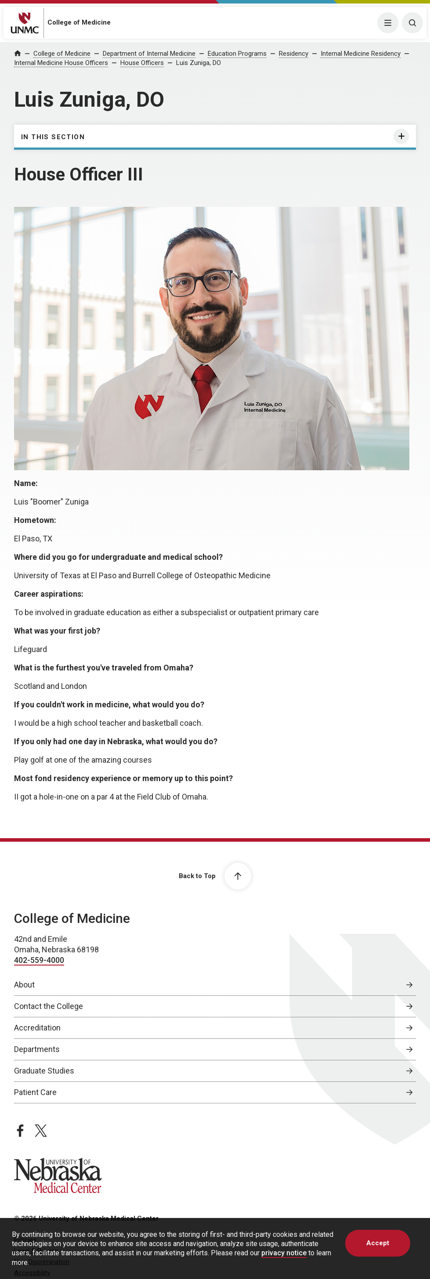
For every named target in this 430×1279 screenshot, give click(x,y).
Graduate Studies (44, 1070)
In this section (53, 137)
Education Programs (237, 54)
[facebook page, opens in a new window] (20, 1130)
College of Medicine (79, 22)
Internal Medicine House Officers (61, 63)
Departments (37, 1049)
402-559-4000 (39, 960)
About (24, 984)
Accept (377, 1243)
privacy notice (284, 1253)
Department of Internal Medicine (149, 54)
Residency (293, 54)
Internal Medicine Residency (361, 54)
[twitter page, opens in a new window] (41, 1130)
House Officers (142, 63)
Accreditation (37, 1027)
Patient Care (35, 1092)
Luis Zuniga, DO (198, 63)
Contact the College (48, 1006)
